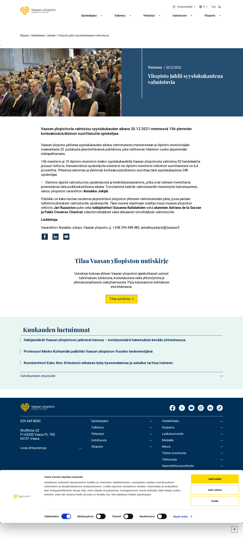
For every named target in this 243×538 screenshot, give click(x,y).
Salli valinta (215, 504)
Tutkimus (120, 15)
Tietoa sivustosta (175, 456)
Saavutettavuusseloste (179, 471)
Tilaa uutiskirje (119, 299)
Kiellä (214, 515)
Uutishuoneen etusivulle (37, 376)
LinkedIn (210, 408)
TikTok (220, 408)
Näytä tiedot (180, 531)
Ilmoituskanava (173, 478)
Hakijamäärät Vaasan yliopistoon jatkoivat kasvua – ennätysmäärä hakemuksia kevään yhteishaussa (104, 340)
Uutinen (155, 67)
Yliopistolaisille (185, 6)
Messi (166, 449)
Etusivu (24, 35)
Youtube (191, 408)
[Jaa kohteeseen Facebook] (45, 237)
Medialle (168, 442)
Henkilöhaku (171, 421)
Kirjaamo (168, 428)
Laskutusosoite (173, 435)
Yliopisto (209, 15)
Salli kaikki (214, 493)
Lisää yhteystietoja (34, 448)
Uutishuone (179, 15)
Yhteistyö (149, 15)
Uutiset (51, 35)
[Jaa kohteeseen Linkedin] (55, 237)
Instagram (201, 408)
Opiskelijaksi (89, 15)
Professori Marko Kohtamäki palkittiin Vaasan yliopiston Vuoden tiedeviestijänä (88, 351)
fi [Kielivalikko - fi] (204, 6)
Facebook (172, 408)
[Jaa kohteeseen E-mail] (66, 237)
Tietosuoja (170, 463)
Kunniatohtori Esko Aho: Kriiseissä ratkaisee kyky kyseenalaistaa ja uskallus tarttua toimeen (98, 363)
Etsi (214, 6)
